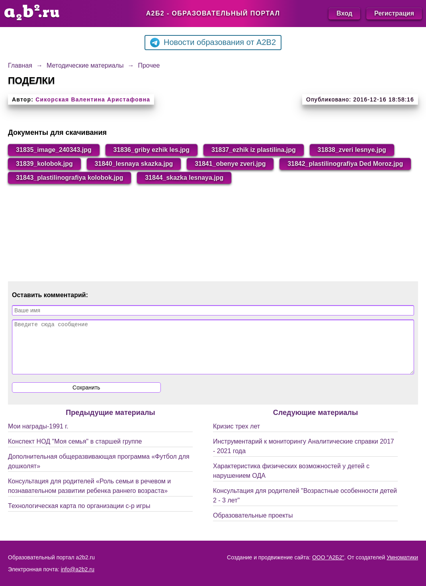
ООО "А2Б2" (328, 557)
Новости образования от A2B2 (213, 42)
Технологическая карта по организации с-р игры (79, 515)
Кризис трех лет (236, 435)
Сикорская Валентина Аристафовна (92, 99)
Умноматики (402, 557)
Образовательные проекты (253, 525)
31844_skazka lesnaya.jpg (322, 177)
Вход (344, 13)
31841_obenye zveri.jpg (231, 163)
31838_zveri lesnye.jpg (353, 149)
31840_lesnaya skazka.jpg (134, 163)
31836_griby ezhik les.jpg (151, 149)
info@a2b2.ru (77, 569)
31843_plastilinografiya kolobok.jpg (207, 177)
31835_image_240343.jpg (54, 149)
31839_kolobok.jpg (44, 163)
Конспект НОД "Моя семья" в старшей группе (75, 451)
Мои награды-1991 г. (38, 435)
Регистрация (394, 13)
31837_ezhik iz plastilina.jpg (254, 149)
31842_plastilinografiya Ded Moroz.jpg (74, 177)
